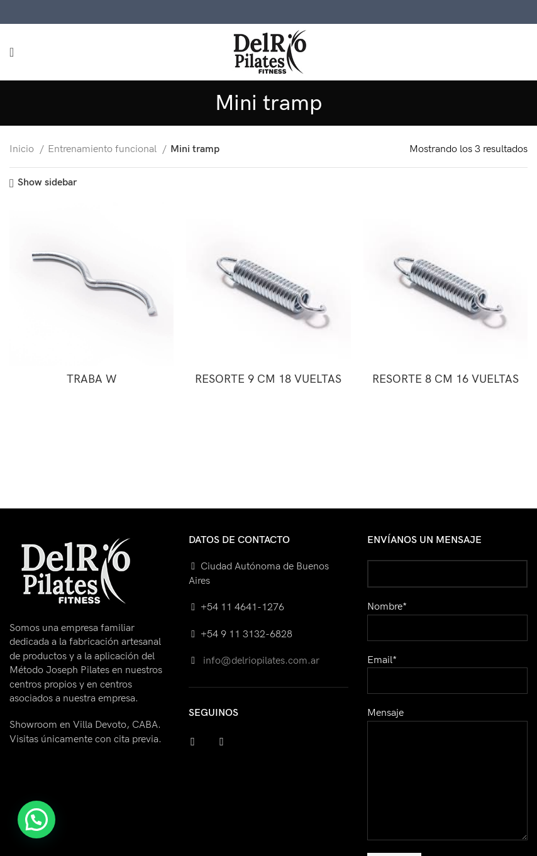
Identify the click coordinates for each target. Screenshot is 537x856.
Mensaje (447, 746)
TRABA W (91, 379)
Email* (447, 670)
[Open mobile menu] (11, 52)
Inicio (22, 149)
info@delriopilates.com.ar (260, 661)
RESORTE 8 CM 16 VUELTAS (445, 379)
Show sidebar (47, 183)
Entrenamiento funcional (103, 149)
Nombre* (447, 617)
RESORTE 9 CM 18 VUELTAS (268, 379)
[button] (36, 819)
